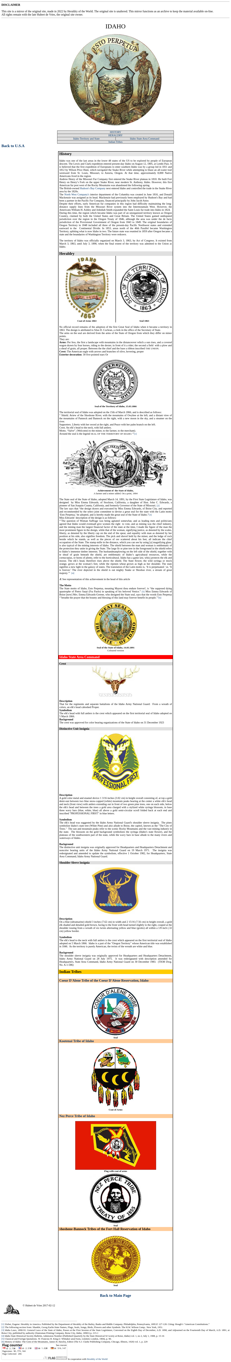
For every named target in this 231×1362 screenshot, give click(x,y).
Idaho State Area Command (144, 138)
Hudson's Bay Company (93, 188)
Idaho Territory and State (86, 138)
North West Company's (76, 194)
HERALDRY (115, 135)
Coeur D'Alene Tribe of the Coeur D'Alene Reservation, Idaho (104, 980)
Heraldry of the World (97, 1359)
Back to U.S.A (13, 146)
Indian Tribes (115, 141)
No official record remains (74, 326)
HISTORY (115, 132)
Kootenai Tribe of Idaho (76, 1041)
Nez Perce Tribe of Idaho (77, 1116)
